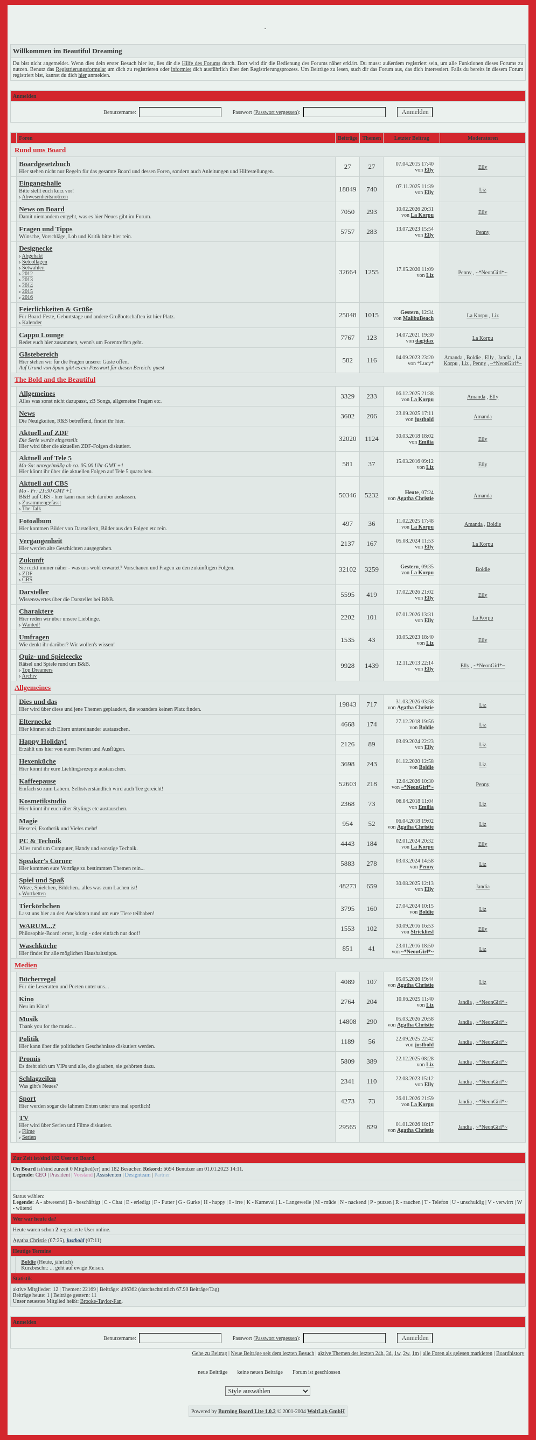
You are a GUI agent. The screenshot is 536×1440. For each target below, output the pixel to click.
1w (397, 1353)
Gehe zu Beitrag (209, 1353)
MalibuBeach (418, 318)
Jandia (505, 357)
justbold (424, 419)
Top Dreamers (37, 670)
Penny (483, 232)
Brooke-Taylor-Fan (101, 1301)
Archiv (29, 676)
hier (82, 75)
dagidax (424, 341)
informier (181, 69)
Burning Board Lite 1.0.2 (247, 1411)
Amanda (453, 357)
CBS (27, 579)
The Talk (31, 508)
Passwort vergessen (276, 112)
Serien (29, 1137)
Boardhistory (510, 1353)
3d (389, 1353)
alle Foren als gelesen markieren (457, 1353)
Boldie (474, 357)
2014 (27, 285)
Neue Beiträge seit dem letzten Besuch (273, 1353)
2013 (27, 279)
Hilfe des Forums (201, 63)
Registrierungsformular (80, 69)
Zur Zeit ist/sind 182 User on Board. (54, 1158)
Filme (28, 1131)
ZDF (27, 573)
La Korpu (422, 215)
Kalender (32, 322)
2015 (27, 291)
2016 (27, 297)
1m (415, 1353)
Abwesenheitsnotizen (45, 196)
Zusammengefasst (41, 502)
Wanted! (31, 625)
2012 (27, 273)
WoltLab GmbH (326, 1411)
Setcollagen (34, 262)
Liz (482, 190)
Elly (429, 170)
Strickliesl (422, 932)
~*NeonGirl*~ (491, 272)
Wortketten (34, 893)
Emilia (426, 442)
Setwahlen (33, 267)
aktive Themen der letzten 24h (350, 1353)
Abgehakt (32, 256)
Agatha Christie (415, 498)
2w (406, 1353)
